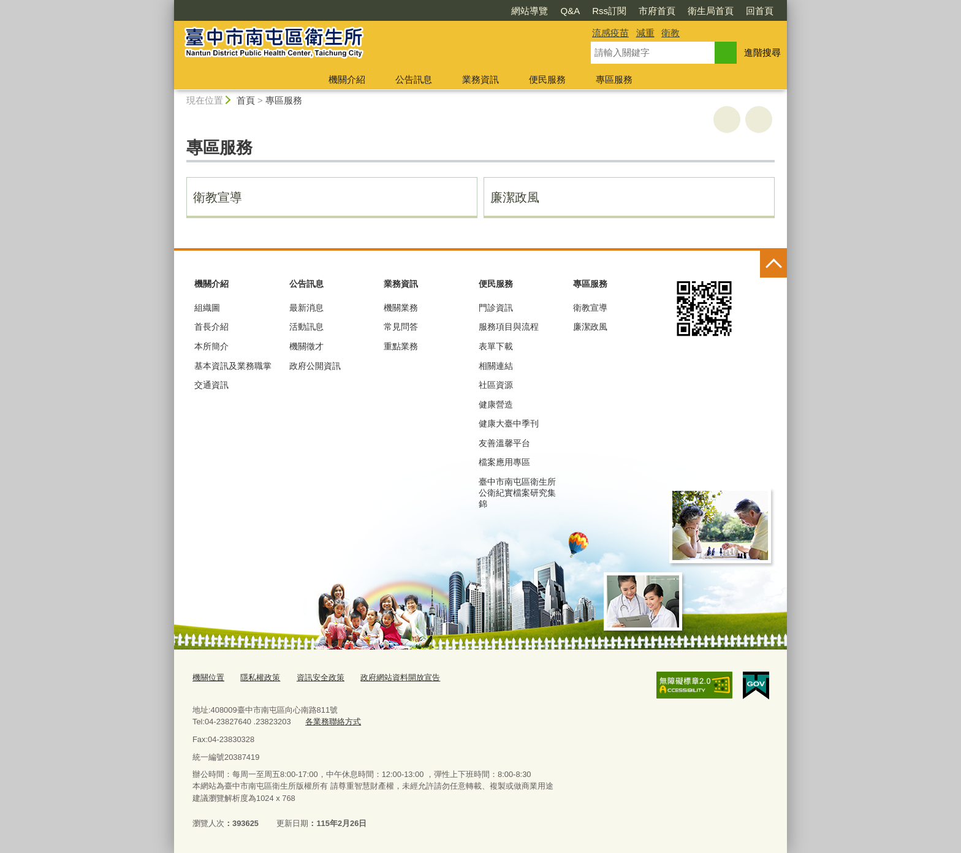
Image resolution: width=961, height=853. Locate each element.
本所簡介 (211, 346)
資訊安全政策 (320, 677)
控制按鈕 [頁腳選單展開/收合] (773, 264)
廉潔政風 (514, 197)
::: (169, 5)
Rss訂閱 (609, 11)
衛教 (670, 33)
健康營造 (496, 404)
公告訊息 (413, 79)
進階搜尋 (762, 52)
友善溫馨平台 (504, 443)
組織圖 (207, 308)
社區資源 (496, 385)
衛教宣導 (217, 197)
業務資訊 (480, 79)
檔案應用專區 (504, 462)
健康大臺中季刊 (509, 423)
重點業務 (401, 346)
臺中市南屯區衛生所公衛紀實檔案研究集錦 (517, 493)
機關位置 (208, 677)
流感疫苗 (610, 33)
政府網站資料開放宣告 (400, 677)
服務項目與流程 (509, 327)
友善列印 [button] (726, 119)
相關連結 (496, 366)
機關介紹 (347, 79)
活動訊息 (306, 327)
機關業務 (401, 308)
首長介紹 (211, 327)
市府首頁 (657, 11)
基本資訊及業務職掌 (233, 366)
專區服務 (614, 79)
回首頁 (759, 11)
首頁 (246, 100)
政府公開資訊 (315, 366)
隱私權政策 (260, 677)
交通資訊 (211, 385)
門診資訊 (496, 308)
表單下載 (496, 346)
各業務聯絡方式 (333, 721)
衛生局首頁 (711, 11)
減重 (645, 33)
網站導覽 (529, 11)
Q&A (570, 11)
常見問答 (401, 327)
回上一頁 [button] (758, 119)
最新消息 (306, 308)
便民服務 (547, 79)
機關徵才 (306, 346)
